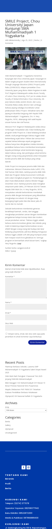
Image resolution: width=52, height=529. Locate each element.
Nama (8, 302)
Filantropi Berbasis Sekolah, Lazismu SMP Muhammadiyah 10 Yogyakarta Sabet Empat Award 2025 (25, 369)
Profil (7, 483)
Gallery (8, 425)
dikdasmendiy (14, 40)
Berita (36, 40)
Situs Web (9, 323)
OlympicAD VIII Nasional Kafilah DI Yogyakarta (23, 396)
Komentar (10, 276)
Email (8, 313)
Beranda (9, 478)
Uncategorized (11, 433)
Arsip (7, 407)
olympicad (9, 429)
